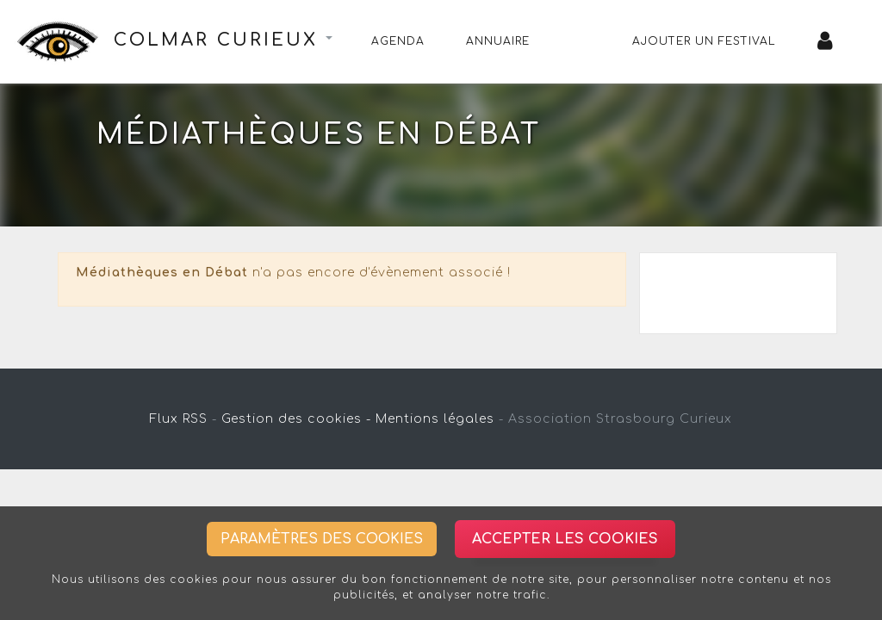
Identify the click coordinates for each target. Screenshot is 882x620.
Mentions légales (435, 418)
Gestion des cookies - (296, 418)
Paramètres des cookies (321, 539)
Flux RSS (179, 418)
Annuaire (498, 41)
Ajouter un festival (704, 41)
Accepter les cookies (565, 539)
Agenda (398, 41)
